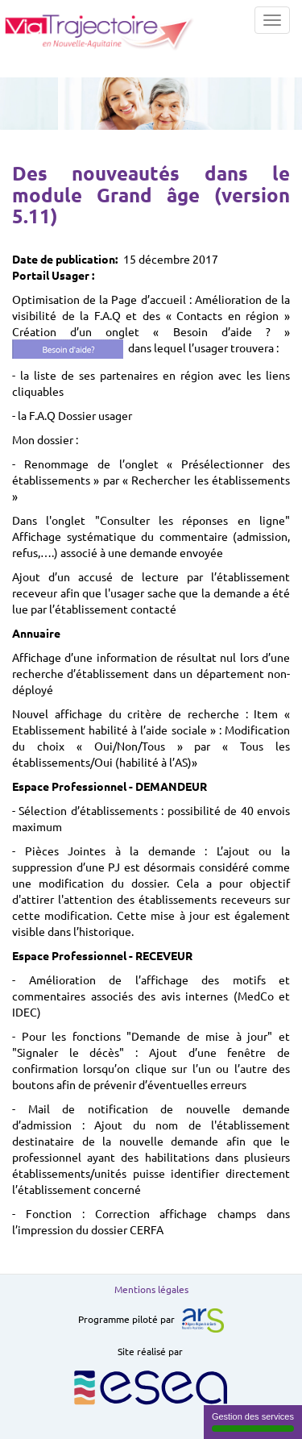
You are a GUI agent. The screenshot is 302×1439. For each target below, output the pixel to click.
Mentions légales (151, 1289)
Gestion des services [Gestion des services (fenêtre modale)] (253, 1422)
